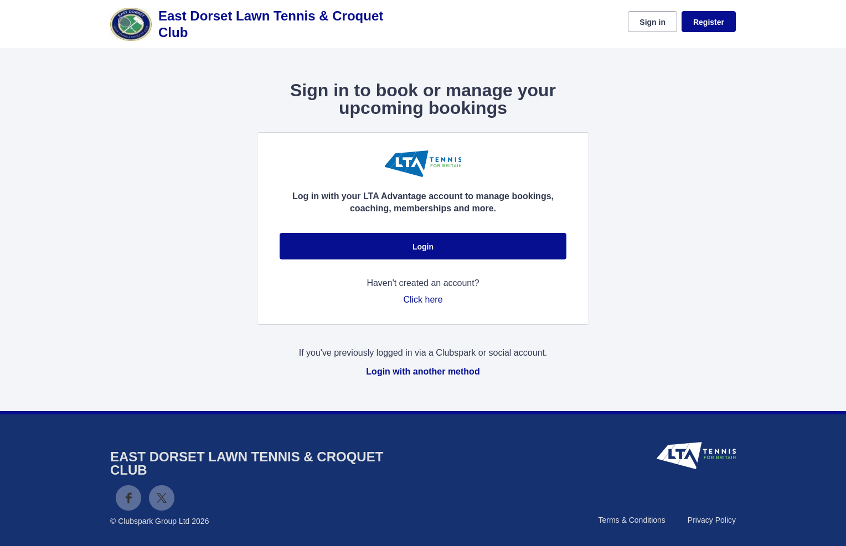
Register (708, 22)
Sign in (652, 22)
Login (423, 246)
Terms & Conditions (631, 520)
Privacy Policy (712, 520)
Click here (422, 299)
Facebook (128, 498)
